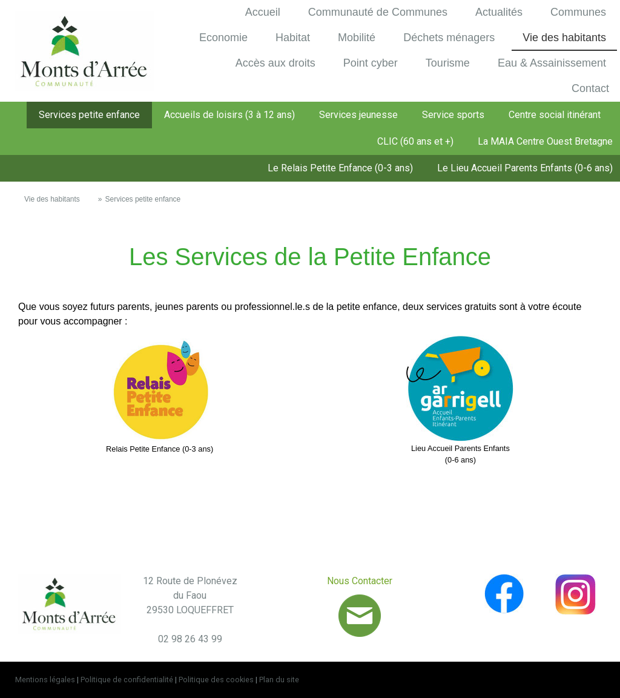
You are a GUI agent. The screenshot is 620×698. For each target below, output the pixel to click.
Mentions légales (45, 679)
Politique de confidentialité (127, 679)
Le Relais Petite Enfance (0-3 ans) (340, 168)
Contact (590, 88)
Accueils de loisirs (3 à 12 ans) (229, 114)
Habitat (292, 37)
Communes (578, 12)
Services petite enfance (89, 114)
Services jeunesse (358, 114)
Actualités (499, 12)
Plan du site (279, 679)
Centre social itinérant (555, 114)
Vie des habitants (564, 37)
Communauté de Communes (377, 12)
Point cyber (370, 63)
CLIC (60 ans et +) (415, 141)
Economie (223, 37)
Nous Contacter (359, 581)
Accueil (262, 12)
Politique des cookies (216, 679)
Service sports (453, 114)
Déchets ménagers (449, 37)
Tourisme (448, 63)
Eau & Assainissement (552, 63)
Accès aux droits (275, 63)
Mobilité (356, 37)
